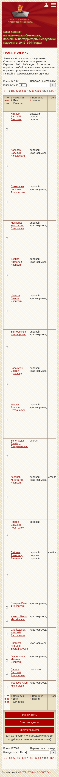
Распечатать (29, 715)
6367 (25, 91)
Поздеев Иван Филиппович (19, 604)
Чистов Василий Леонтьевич (17, 525)
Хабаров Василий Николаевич (18, 153)
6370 (45, 91)
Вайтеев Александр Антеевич (17, 555)
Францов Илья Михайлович (19, 684)
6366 (18, 91)
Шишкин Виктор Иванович (16, 298)
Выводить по (11, 85)
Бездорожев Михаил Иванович (18, 659)
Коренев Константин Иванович (17, 480)
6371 (52, 91)
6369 (38, 91)
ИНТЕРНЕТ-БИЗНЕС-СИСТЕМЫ (35, 772)
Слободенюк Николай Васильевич (18, 632)
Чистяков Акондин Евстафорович (19, 646)
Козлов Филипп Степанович (18, 407)
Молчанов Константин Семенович (17, 225)
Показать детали (29, 722)
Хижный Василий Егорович (16, 116)
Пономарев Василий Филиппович (18, 189)
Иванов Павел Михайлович (19, 618)
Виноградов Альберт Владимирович (19, 443)
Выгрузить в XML (29, 730)
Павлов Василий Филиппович (18, 672)
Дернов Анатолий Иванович (16, 262)
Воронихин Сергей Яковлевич (17, 371)
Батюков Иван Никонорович (19, 333)
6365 (12, 91)
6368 (31, 91)
